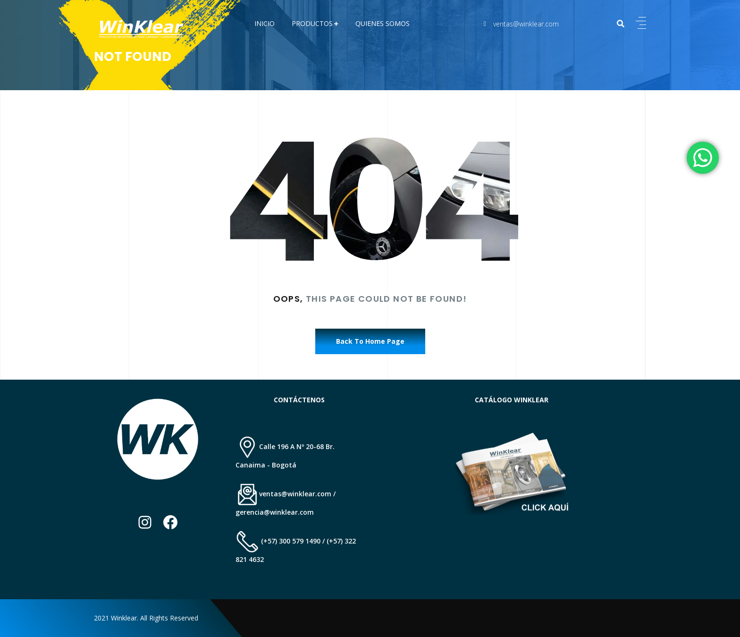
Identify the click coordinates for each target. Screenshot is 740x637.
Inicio (264, 23)
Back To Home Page (370, 341)
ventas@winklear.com (526, 23)
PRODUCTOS (312, 23)
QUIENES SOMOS (382, 23)
